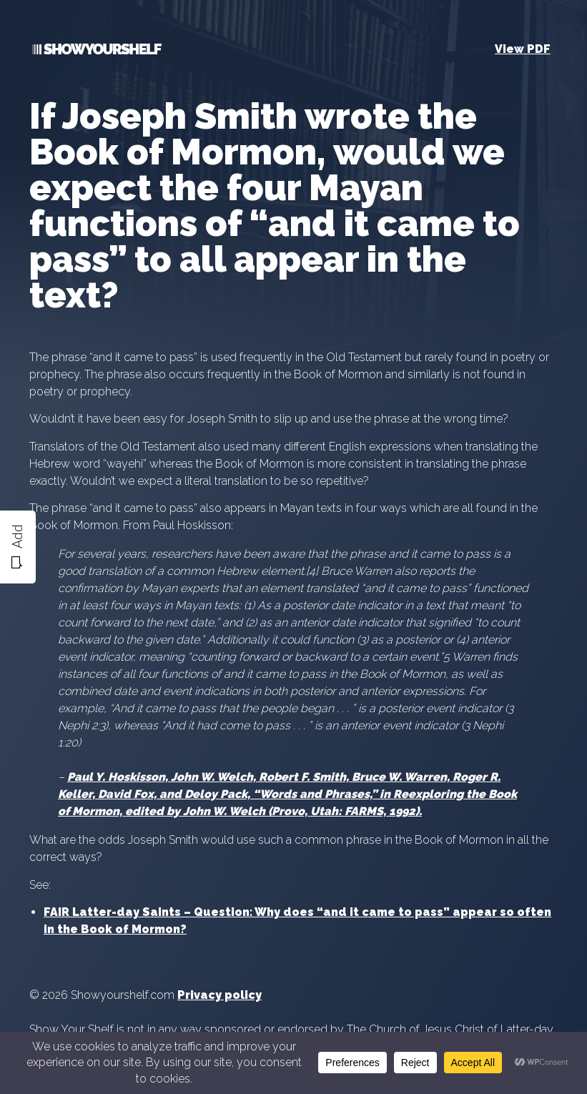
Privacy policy (219, 995)
